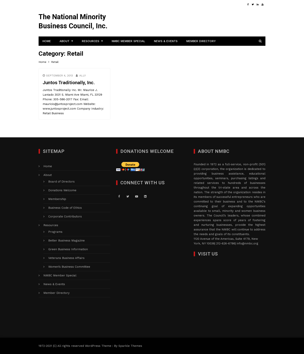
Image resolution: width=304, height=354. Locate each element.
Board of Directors (61, 181)
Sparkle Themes (130, 346)
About (64, 41)
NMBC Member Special (128, 41)
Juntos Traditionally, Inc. (69, 82)
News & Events (166, 41)
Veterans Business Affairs (66, 258)
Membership (57, 199)
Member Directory (201, 41)
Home (46, 41)
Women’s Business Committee (69, 266)
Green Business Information (68, 249)
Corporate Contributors (65, 216)
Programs (55, 232)
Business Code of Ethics (65, 207)
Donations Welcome (62, 190)
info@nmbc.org (247, 243)
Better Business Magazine (66, 240)
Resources (90, 41)
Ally (82, 75)
